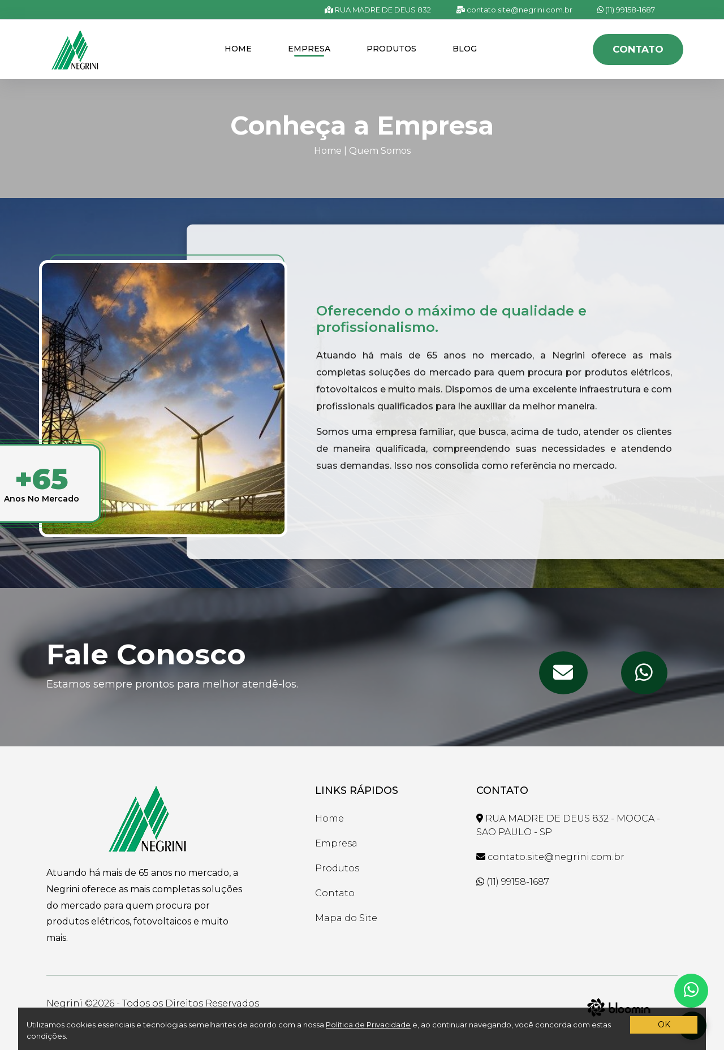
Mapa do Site (346, 918)
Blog (465, 49)
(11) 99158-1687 (626, 9)
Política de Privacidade (368, 1024)
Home (238, 49)
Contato (638, 49)
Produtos (391, 49)
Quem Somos (380, 150)
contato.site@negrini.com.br (514, 9)
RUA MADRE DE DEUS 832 (378, 9)
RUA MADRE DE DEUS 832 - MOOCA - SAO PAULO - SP (568, 825)
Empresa (309, 49)
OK (664, 1024)
